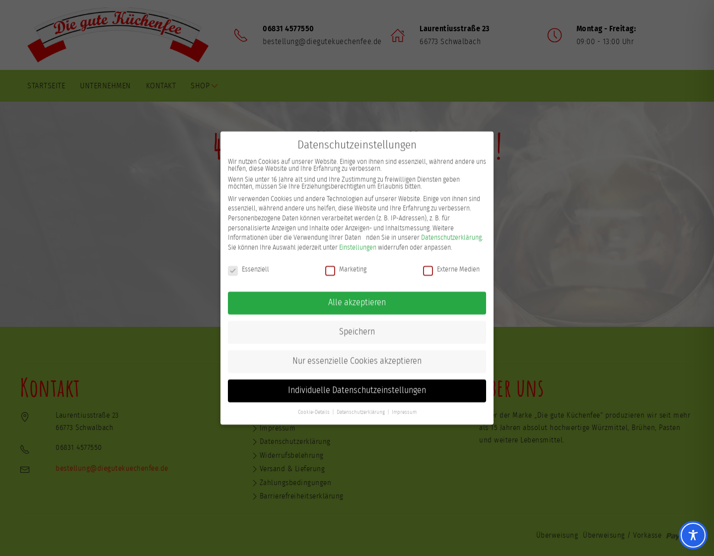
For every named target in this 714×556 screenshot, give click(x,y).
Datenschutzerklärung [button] (361, 403)
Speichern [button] (357, 323)
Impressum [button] (404, 403)
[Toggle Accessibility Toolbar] (693, 535)
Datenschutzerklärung (451, 229)
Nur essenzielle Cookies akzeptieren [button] (357, 352)
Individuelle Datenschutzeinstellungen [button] (357, 381)
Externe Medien (451, 260)
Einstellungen (357, 239)
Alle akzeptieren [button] (357, 294)
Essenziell (248, 260)
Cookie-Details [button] (314, 403)
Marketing (345, 260)
